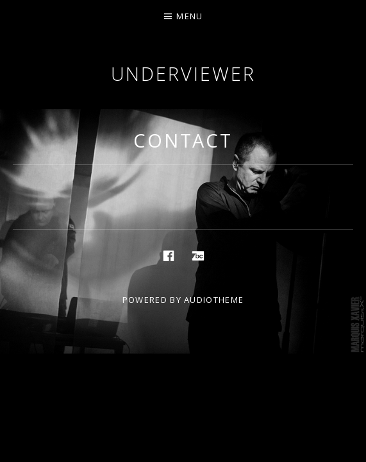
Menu (189, 16)
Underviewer (183, 73)
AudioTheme (214, 299)
